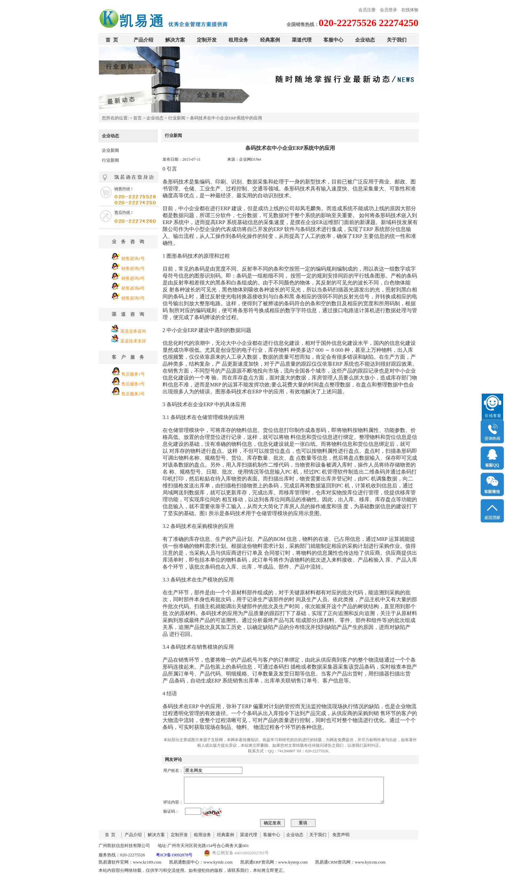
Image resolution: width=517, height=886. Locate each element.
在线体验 (409, 9)
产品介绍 (143, 40)
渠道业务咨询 (133, 331)
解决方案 (175, 40)
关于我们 (397, 40)
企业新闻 (110, 150)
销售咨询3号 (133, 278)
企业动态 (365, 40)
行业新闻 (176, 117)
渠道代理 (302, 40)
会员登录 (388, 9)
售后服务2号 (133, 383)
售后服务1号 (133, 374)
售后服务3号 (133, 393)
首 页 (112, 40)
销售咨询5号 (133, 298)
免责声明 (341, 839)
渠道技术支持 (133, 341)
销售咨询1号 (133, 258)
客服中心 (333, 40)
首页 (137, 117)
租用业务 (238, 40)
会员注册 (367, 9)
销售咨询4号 (133, 288)
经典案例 (270, 40)
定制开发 (207, 40)
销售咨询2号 (133, 268)
